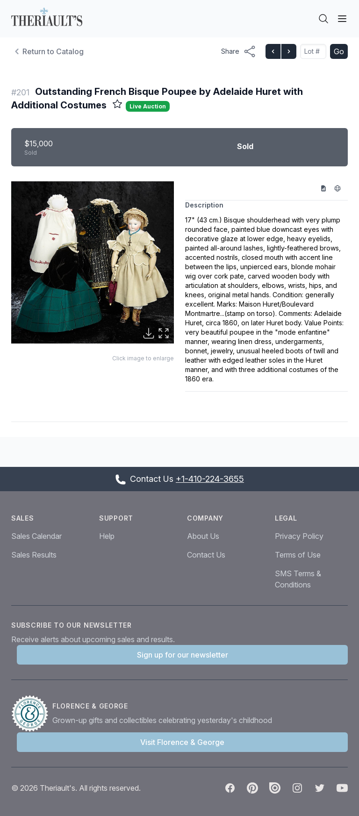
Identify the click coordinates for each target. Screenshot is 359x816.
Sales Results (34, 554)
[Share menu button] (238, 51)
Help (107, 536)
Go (339, 51)
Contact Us (206, 554)
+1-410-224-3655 (210, 479)
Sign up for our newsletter (182, 654)
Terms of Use (298, 554)
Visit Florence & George (182, 742)
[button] (92, 262)
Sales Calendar (36, 536)
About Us (203, 536)
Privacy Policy (299, 536)
